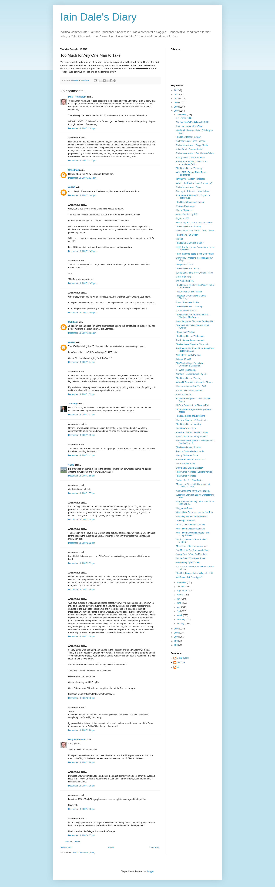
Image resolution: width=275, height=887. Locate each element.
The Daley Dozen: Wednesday (190, 336)
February (181, 619)
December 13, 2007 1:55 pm (81, 476)
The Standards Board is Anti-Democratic (195, 254)
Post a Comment (72, 841)
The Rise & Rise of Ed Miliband (190, 416)
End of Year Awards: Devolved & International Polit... (191, 162)
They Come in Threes (186, 476)
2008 (176, 107)
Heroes (179, 239)
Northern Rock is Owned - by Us (191, 374)
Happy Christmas (184, 210)
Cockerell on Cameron (186, 310)
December (182, 114)
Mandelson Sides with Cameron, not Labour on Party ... (193, 485)
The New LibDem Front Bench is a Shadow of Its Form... (192, 316)
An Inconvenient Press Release (190, 141)
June (179, 603)
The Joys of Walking (185, 332)
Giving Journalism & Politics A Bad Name (195, 230)
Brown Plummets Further (187, 302)
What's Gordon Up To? (186, 214)
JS (178, 667)
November (182, 582)
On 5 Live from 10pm (186, 428)
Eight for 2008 (182, 218)
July (179, 599)
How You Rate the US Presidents (191, 420)
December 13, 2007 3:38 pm (81, 786)
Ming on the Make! (184, 264)
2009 (176, 102)
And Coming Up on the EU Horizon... (193, 491)
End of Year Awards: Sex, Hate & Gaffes (195, 153)
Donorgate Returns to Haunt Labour (193, 191)
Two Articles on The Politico (189, 292)
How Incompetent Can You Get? (191, 386)
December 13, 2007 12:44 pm (82, 195)
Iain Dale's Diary (98, 17)
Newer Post (66, 847)
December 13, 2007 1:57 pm (81, 493)
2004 (176, 637)
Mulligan (72, 322)
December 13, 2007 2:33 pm (81, 563)
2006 (176, 629)
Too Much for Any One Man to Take (192, 550)
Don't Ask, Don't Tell (185, 463)
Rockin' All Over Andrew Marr (189, 390)
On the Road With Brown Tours (190, 558)
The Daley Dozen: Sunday (188, 137)
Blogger (150, 871)
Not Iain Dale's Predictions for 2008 (192, 122)
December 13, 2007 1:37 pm (81, 415)
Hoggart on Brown (184, 508)
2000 (176, 645)
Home (111, 847)
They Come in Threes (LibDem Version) (194, 472)
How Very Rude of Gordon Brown (191, 516)
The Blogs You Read (185, 520)
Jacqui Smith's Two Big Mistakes (191, 554)
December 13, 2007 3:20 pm (81, 698)
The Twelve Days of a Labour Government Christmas (189, 364)
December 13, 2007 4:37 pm (81, 835)
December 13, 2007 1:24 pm (81, 362)
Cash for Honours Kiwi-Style (189, 126)
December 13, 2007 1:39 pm (81, 435)
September (182, 590)
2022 (176, 90)
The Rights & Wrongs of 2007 (190, 243)
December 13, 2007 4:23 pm (81, 809)
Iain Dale (181, 662)
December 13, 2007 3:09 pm (81, 636)
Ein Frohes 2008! (184, 118)
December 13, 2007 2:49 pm (81, 589)
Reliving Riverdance (185, 206)
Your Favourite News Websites (190, 529)
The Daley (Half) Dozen (187, 235)
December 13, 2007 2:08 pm (81, 519)
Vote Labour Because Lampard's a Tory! (194, 512)
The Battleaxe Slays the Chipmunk (192, 344)
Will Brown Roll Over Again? (189, 577)
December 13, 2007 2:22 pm (81, 543)
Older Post (154, 847)
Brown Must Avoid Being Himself (191, 436)
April (179, 611)
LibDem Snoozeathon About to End (192, 405)
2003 (176, 641)
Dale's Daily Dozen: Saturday (189, 468)
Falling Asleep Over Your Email (190, 157)
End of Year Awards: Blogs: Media (192, 145)
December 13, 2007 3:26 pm (81, 730)
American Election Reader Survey (192, 432)
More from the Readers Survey (190, 524)
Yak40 (71, 465)
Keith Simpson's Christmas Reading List (194, 321)
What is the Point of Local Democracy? (194, 183)
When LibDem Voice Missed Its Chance (194, 382)
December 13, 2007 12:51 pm (82, 333)
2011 (176, 94)
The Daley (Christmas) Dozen (190, 202)
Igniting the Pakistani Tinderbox (190, 179)
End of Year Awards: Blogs (188, 187)
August (180, 594)
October (181, 586)
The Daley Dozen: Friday (187, 268)
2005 (176, 633)
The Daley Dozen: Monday (188, 424)
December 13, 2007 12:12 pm (82, 160)
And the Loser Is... (184, 394)
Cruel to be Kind (183, 277)
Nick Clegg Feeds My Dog (188, 355)
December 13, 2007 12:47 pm (82, 251)
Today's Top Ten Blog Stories (189, 480)
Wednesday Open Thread (188, 562)
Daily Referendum (77, 97)
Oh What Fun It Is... (185, 281)
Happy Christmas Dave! (187, 455)
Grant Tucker (183, 658)
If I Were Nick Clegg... (186, 370)
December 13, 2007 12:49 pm (82, 312)
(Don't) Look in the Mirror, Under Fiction (194, 273)
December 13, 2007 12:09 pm (82, 128)
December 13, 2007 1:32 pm (81, 394)
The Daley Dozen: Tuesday (189, 378)
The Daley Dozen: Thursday (189, 168)
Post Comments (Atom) (84, 852)
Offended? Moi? (183, 359)
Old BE (71, 187)
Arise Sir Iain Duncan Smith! (189, 149)
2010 (176, 98)
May (179, 607)
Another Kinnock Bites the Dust (190, 459)
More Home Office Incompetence (191, 546)
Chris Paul (73, 170)
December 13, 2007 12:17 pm (82, 178)
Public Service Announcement (190, 340)
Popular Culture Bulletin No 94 (190, 451)
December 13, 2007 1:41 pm (81, 455)
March (180, 615)
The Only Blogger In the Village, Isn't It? (194, 573)
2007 (176, 111)
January (181, 623)
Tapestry (72, 403)
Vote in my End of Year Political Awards (194, 222)
